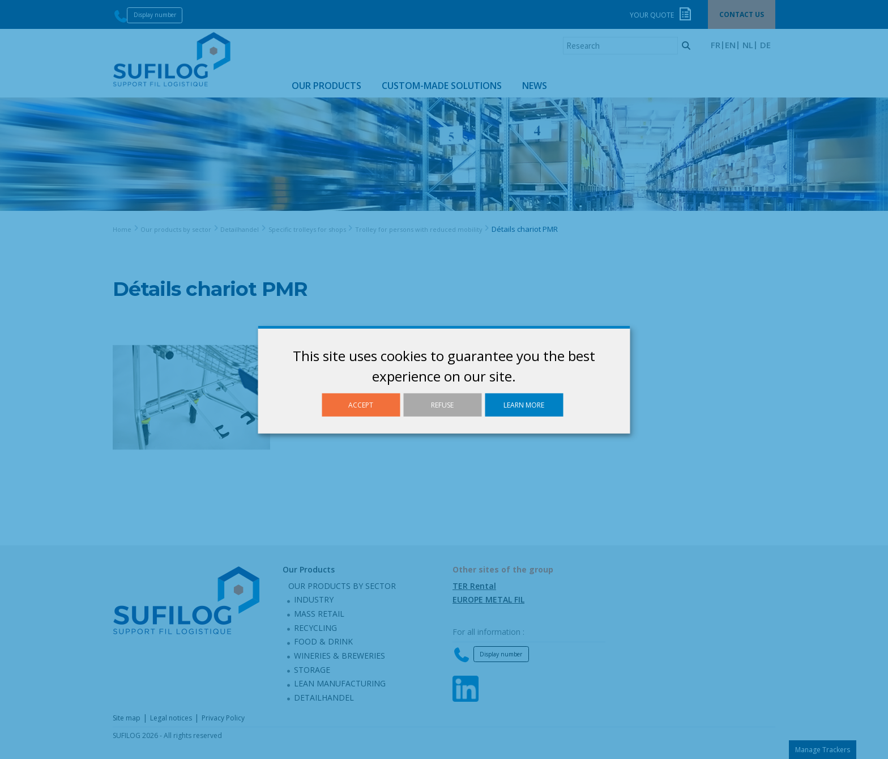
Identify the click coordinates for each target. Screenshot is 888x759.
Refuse (442, 404)
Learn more (523, 404)
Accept (360, 404)
